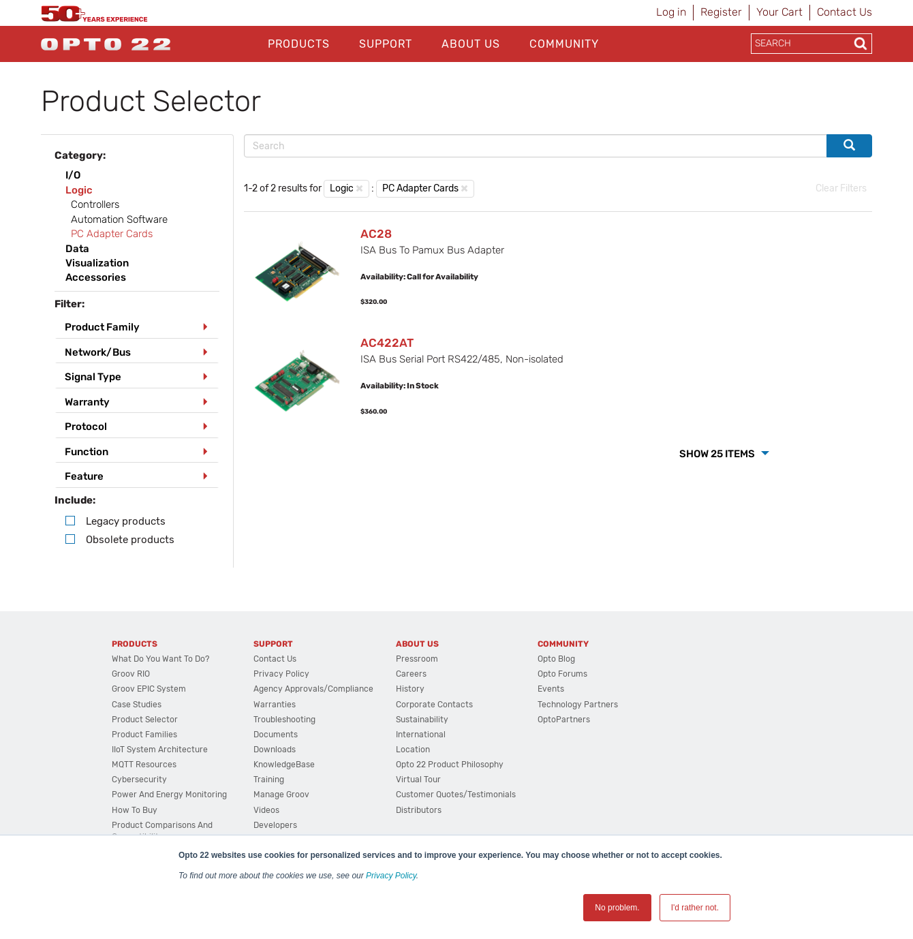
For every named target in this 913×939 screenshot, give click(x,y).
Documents (275, 734)
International (421, 734)
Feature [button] (84, 476)
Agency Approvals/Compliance (313, 689)
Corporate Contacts (434, 704)
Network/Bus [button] (98, 352)
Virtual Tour (418, 779)
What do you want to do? (160, 659)
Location (413, 749)
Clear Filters (841, 188)
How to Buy (134, 810)
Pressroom (417, 659)
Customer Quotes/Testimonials (456, 794)
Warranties (274, 704)
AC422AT (387, 343)
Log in (671, 11)
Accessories (95, 277)
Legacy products (126, 521)
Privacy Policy (391, 875)
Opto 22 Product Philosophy (450, 764)
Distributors (419, 810)
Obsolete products (130, 540)
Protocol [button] (86, 426)
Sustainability (422, 719)
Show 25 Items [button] (718, 454)
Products (299, 43)
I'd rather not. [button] (695, 907)
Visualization (97, 263)
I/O (72, 175)
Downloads (274, 749)
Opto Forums (562, 674)
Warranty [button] (87, 402)
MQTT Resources (144, 764)
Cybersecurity (139, 779)
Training (268, 779)
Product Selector (145, 719)
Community (564, 43)
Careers (411, 674)
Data (77, 249)
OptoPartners (564, 719)
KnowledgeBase (284, 764)
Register (721, 11)
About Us (471, 43)
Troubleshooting (284, 719)
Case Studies (136, 704)
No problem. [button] (617, 907)
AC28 (376, 234)
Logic (79, 190)
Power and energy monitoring (169, 794)
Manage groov (281, 794)
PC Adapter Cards (420, 188)
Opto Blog (556, 659)
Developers (275, 825)
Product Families (144, 734)
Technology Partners (578, 704)
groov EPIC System (149, 689)
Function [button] (86, 452)
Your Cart (779, 11)
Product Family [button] (102, 327)
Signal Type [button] (93, 377)
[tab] (137, 327)
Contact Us (844, 11)
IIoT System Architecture (160, 749)
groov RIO (131, 674)
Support (385, 43)
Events (551, 689)
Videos (266, 810)
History (410, 689)
